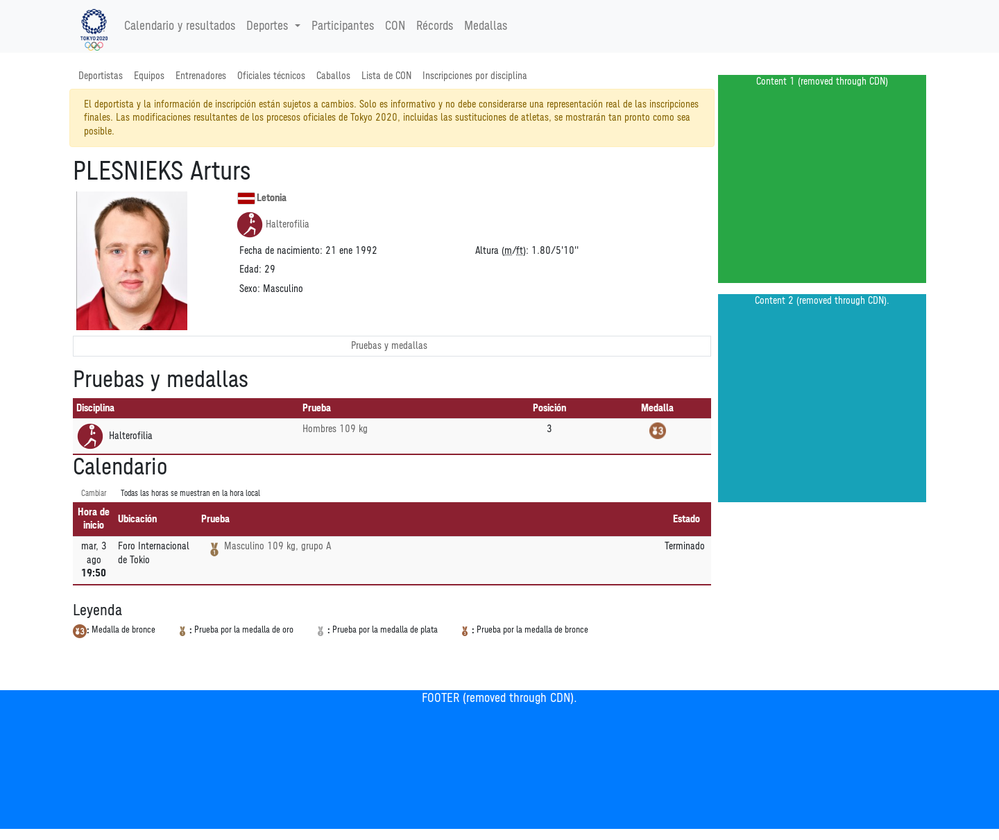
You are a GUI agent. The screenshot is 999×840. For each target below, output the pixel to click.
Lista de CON (386, 75)
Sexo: (249, 288)
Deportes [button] (268, 26)
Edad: (250, 269)
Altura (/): (502, 250)
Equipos (149, 75)
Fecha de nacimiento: (281, 250)
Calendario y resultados (179, 26)
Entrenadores (201, 75)
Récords (434, 26)
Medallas (485, 26)
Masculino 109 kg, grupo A (277, 546)
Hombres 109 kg (335, 429)
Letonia (262, 198)
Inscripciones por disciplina (474, 75)
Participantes (342, 26)
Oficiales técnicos (271, 75)
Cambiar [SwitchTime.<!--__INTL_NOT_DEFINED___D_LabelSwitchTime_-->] (94, 493)
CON (395, 26)
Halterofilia (272, 225)
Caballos (333, 75)
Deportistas (100, 75)
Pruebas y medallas (389, 345)
